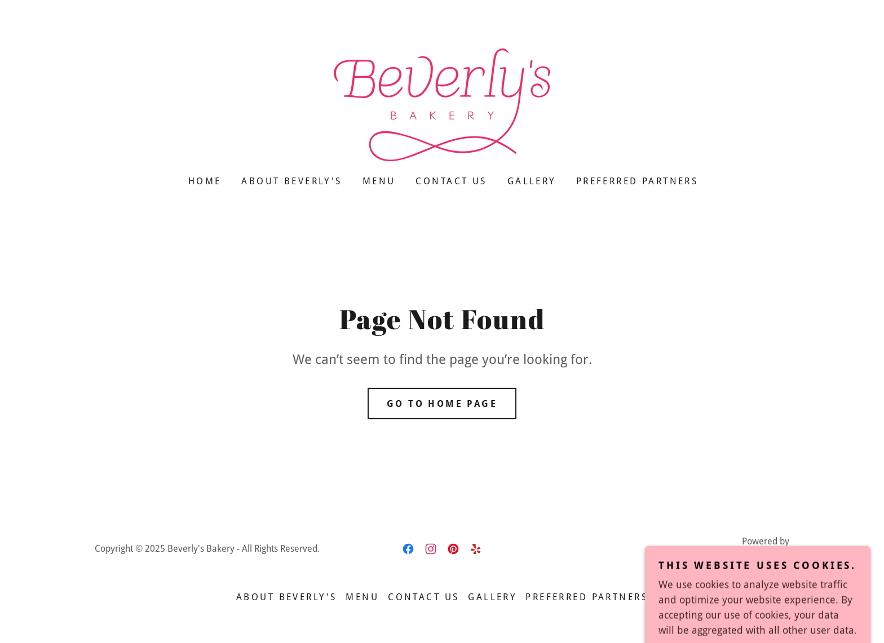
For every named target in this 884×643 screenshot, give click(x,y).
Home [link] (205, 181)
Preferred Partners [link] (637, 181)
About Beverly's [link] (291, 181)
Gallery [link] (531, 181)
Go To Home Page (442, 403)
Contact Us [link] (451, 181)
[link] (442, 104)
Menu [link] (379, 181)
